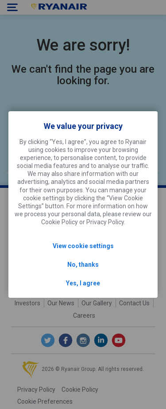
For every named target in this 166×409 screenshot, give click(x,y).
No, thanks (83, 264)
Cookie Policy (59, 222)
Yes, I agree (83, 283)
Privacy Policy (105, 222)
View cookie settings (83, 245)
